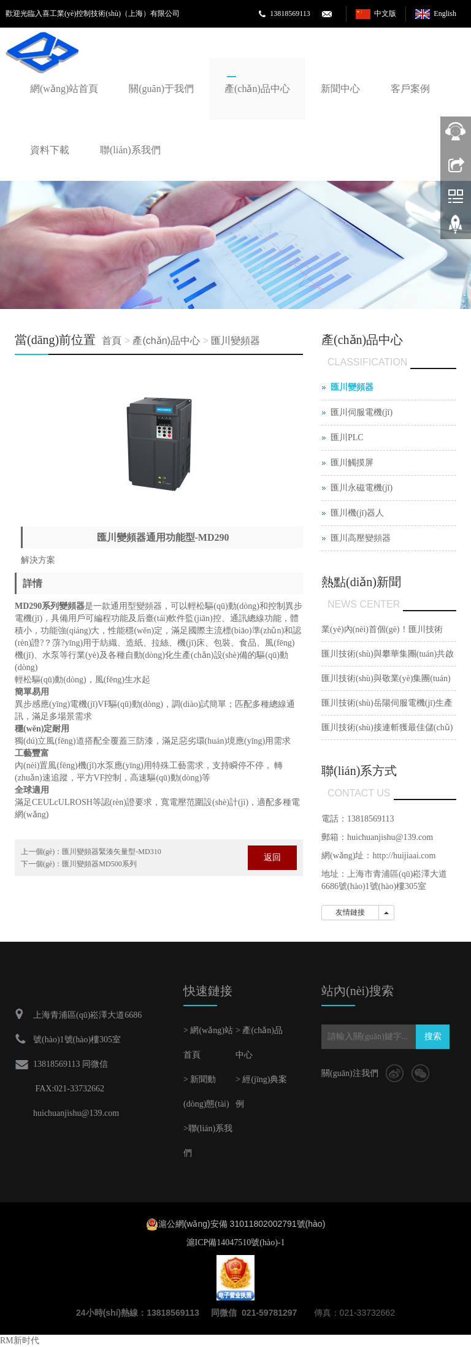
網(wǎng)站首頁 (64, 88)
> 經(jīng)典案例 (262, 1092)
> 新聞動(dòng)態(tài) (206, 1092)
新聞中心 (340, 88)
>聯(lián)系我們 (207, 1141)
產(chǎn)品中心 (257, 88)
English (445, 13)
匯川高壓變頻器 (361, 538)
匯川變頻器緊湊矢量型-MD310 (111, 851)
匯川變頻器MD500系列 (99, 864)
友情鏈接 (350, 912)
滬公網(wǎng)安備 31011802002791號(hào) (242, 1224)
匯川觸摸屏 (352, 462)
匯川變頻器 (235, 340)
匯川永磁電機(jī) (361, 487)
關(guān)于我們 (161, 88)
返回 (272, 857)
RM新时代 (19, 1340)
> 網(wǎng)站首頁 (208, 1042)
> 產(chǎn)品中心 (259, 1042)
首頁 (111, 340)
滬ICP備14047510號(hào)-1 (235, 1242)
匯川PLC (347, 437)
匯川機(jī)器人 (357, 512)
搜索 (433, 1036)
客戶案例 (410, 88)
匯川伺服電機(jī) (361, 412)
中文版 (385, 13)
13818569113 (290, 13)
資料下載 (49, 150)
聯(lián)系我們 (130, 150)
